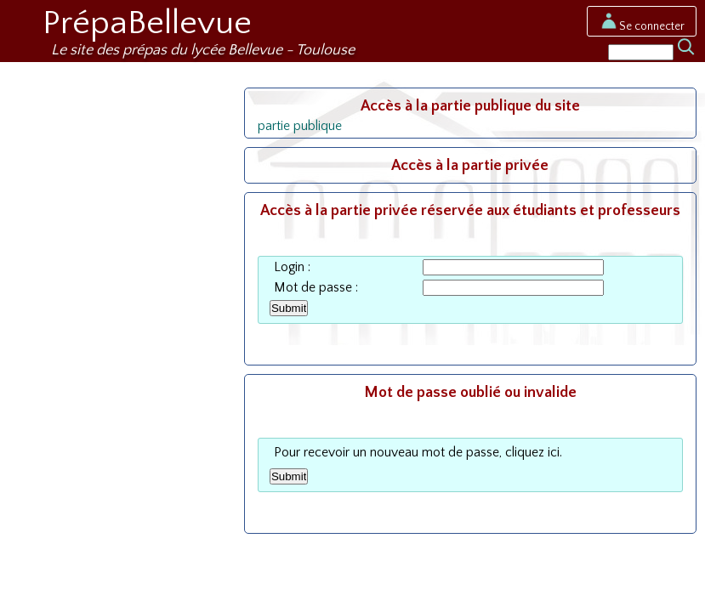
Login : (292, 267)
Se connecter (642, 26)
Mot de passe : (316, 287)
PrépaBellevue (147, 23)
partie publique (300, 126)
